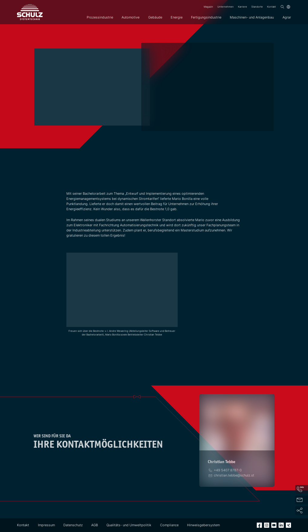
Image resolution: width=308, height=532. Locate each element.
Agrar (287, 17)
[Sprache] (288, 6)
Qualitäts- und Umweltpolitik (128, 525)
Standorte (257, 6)
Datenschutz (73, 525)
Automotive (130, 17)
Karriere (242, 6)
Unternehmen (225, 6)
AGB (94, 525)
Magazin (208, 6)
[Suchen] (282, 6)
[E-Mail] (233, 475)
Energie (176, 17)
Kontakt (271, 6)
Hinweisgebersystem (203, 525)
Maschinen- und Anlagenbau (252, 17)
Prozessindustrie (100, 17)
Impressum (46, 525)
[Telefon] (227, 470)
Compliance (169, 525)
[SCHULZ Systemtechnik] (30, 12)
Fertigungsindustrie (206, 17)
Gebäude (155, 17)
